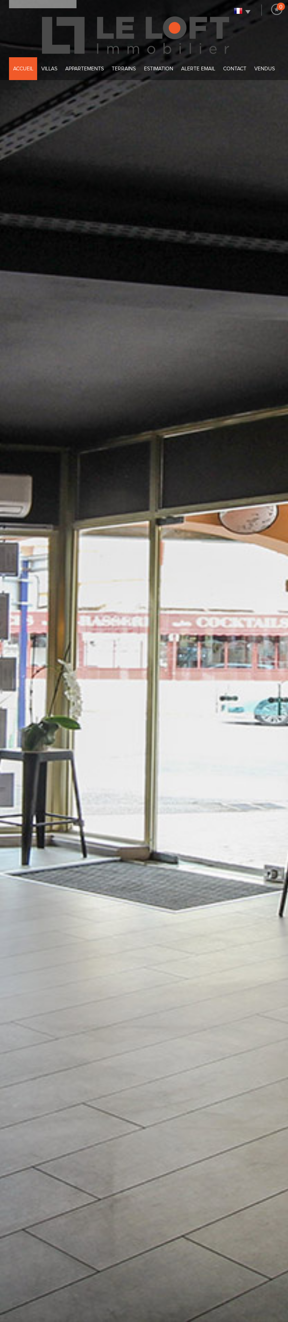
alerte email (198, 68)
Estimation (158, 68)
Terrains (124, 68)
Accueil (23, 68)
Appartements (84, 68)
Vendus (264, 68)
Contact (234, 68)
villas (49, 68)
